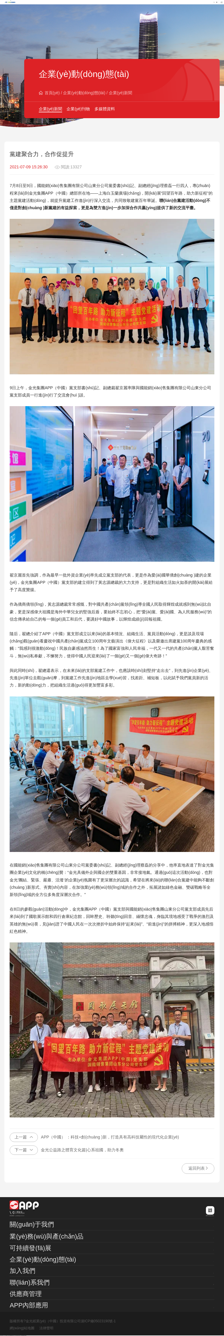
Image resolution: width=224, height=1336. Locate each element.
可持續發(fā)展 (30, 1248)
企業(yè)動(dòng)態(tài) (84, 92)
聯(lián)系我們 (30, 1282)
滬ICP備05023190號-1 (98, 1321)
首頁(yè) (52, 92)
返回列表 (198, 1168)
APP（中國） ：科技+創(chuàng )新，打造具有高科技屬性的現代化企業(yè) (94, 1137)
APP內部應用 (29, 1305)
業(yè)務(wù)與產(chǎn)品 (46, 1236)
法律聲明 (46, 1328)
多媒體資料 (104, 108)
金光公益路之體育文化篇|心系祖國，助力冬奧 (67, 1150)
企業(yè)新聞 (120, 92)
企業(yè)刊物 (78, 108)
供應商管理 (26, 1293)
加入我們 (22, 1270)
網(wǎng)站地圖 (22, 1328)
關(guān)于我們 (32, 1224)
